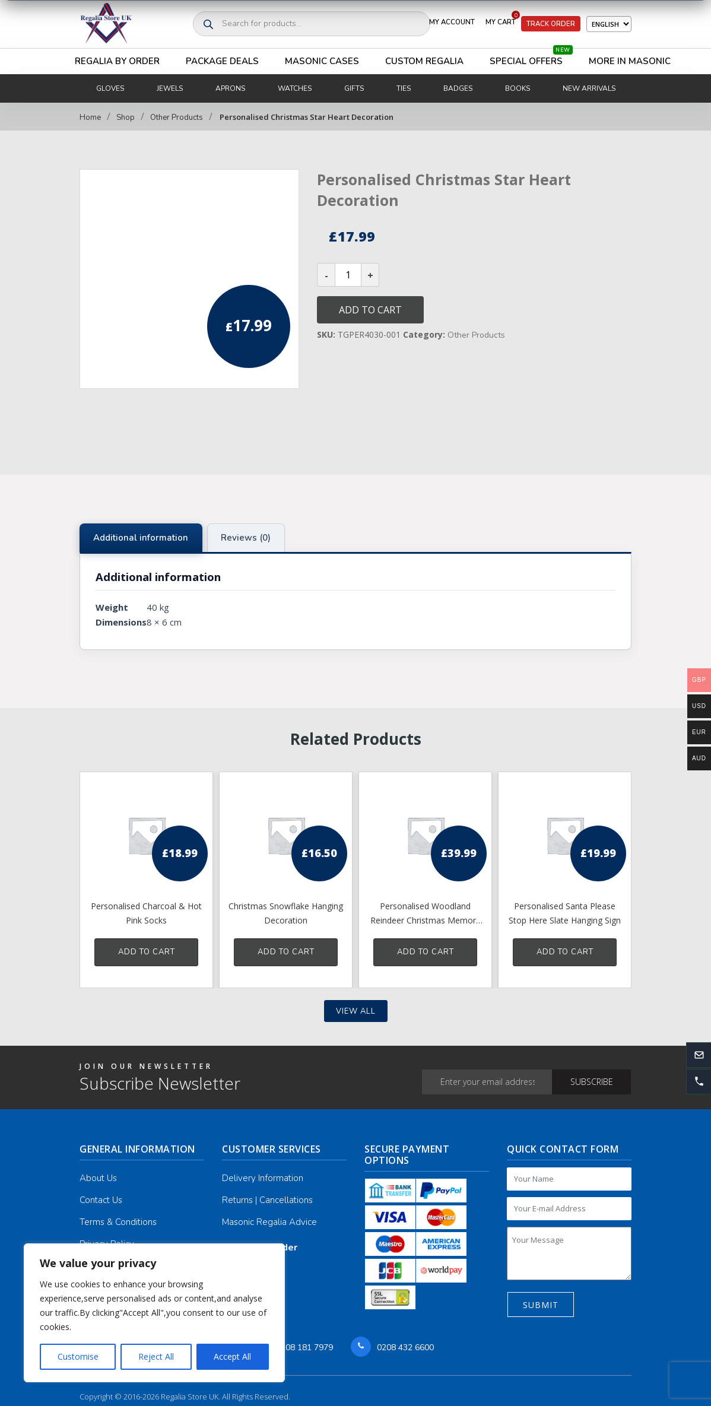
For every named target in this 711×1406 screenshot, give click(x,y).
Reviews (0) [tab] (246, 538)
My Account (452, 22)
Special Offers (531, 58)
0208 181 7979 (304, 1347)
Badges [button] (457, 88)
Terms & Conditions (118, 1222)
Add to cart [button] (146, 952)
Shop (125, 117)
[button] (698, 1081)
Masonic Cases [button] (322, 61)
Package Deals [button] (222, 61)
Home (90, 117)
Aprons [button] (230, 88)
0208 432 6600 (405, 1347)
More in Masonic (630, 61)
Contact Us (101, 1200)
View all (356, 1011)
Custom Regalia (424, 61)
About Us (98, 1178)
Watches (295, 88)
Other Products (176, 117)
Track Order (550, 23)
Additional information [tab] (140, 538)
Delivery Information (262, 1178)
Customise (78, 1356)
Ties (403, 88)
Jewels (170, 88)
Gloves (110, 88)
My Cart (502, 19)
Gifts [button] (354, 88)
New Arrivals (589, 88)
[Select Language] (608, 24)
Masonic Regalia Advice (269, 1222)
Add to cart (370, 309)
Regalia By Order (117, 61)
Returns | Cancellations (267, 1200)
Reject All (156, 1356)
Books (517, 88)
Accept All (232, 1356)
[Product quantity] (348, 275)
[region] (154, 1312)
